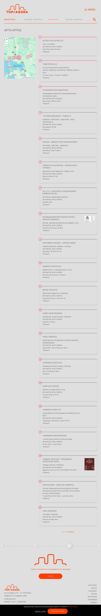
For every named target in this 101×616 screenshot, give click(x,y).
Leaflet (23, 77)
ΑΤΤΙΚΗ (45, 493)
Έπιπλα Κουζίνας (65, 439)
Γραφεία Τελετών (49, 465)
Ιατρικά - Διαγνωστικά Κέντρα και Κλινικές (58, 223)
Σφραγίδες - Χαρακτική (59, 145)
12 (40, 309)
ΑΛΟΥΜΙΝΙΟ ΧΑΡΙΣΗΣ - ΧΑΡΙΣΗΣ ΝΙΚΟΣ (59, 243)
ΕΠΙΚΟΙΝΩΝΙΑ (92, 600)
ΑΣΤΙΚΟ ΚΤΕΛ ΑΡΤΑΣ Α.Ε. (53, 41)
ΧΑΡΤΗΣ (94, 588)
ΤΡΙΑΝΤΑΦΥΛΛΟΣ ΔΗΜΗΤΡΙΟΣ (55, 90)
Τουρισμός (51, 44)
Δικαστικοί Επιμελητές (51, 293)
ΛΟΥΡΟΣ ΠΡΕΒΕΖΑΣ (49, 70)
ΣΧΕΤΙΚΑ (94, 594)
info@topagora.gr (10, 599)
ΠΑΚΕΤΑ (50, 576)
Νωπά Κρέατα (64, 68)
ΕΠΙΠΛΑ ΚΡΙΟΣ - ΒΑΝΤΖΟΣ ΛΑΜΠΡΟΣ (58, 485)
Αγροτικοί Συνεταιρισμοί (52, 197)
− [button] (6, 42)
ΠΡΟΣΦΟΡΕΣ (92, 591)
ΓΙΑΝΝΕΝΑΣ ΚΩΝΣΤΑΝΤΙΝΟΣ (55, 436)
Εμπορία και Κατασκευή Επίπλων (66, 488)
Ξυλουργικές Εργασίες (51, 439)
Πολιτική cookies (72, 606)
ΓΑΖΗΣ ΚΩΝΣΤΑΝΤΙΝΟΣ (52, 313)
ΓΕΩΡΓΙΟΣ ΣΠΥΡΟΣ (51, 386)
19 (40, 481)
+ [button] (6, 39)
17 (40, 432)
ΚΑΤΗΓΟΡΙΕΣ (92, 585)
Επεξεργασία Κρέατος (51, 68)
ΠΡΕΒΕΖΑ (69, 70)
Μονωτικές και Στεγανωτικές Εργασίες (57, 340)
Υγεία (72, 171)
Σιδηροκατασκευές (50, 246)
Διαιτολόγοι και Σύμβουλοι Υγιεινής (56, 171)
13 (40, 333)
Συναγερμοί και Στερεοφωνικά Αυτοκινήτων (59, 413)
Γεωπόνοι (46, 514)
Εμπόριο (64, 197)
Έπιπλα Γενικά (48, 488)
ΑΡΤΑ (54, 47)
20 (40, 507)
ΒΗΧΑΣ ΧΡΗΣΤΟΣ (50, 290)
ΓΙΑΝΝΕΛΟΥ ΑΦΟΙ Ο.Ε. (52, 410)
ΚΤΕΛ (44, 44)
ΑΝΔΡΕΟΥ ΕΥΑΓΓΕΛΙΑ (52, 266)
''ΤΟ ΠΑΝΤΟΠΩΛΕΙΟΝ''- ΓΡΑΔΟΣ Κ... (57, 116)
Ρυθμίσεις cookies (40, 611)
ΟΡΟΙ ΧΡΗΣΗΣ (92, 597)
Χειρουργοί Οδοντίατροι (51, 390)
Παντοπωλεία (48, 122)
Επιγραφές (46, 145)
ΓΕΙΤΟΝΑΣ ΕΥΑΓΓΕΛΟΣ (52, 363)
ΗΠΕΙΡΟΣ (59, 47)
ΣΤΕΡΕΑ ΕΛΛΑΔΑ (54, 493)
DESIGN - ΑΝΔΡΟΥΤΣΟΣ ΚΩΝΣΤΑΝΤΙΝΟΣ (60, 142)
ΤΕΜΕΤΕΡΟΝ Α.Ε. (50, 64)
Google (33, 77)
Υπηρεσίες (64, 293)
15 (40, 382)
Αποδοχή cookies (57, 611)
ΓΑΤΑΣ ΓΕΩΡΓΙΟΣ (50, 337)
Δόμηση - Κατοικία (64, 246)
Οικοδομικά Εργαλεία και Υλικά (54, 94)
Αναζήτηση (94, 19)
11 (40, 286)
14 (40, 359)
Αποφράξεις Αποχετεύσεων (53, 317)
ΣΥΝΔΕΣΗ (93, 602)
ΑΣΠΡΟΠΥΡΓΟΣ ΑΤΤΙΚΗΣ (60, 491)
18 (40, 455)
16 (40, 406)
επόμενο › (71, 532)
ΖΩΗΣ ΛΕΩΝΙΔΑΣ (50, 511)
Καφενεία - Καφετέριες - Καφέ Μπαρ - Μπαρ (58, 120)
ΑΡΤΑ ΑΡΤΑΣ (47, 47)
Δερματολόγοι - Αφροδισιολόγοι (55, 270)
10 (40, 263)
